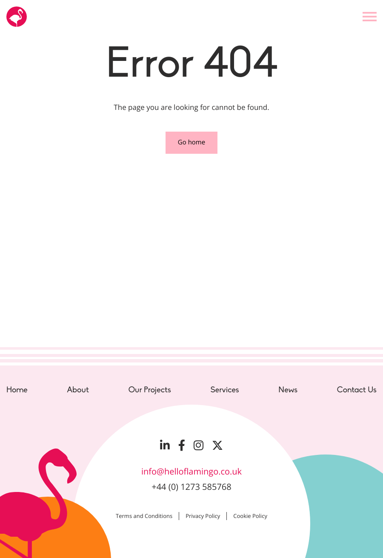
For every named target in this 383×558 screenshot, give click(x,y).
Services (224, 390)
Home (17, 390)
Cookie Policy (250, 516)
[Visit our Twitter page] (217, 445)
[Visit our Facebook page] (181, 445)
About (78, 390)
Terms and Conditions (144, 516)
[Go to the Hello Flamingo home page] (16, 16)
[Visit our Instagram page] (198, 445)
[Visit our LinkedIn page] (165, 445)
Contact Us (357, 390)
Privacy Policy (203, 516)
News (287, 390)
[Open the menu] (370, 16)
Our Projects (150, 390)
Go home (191, 142)
